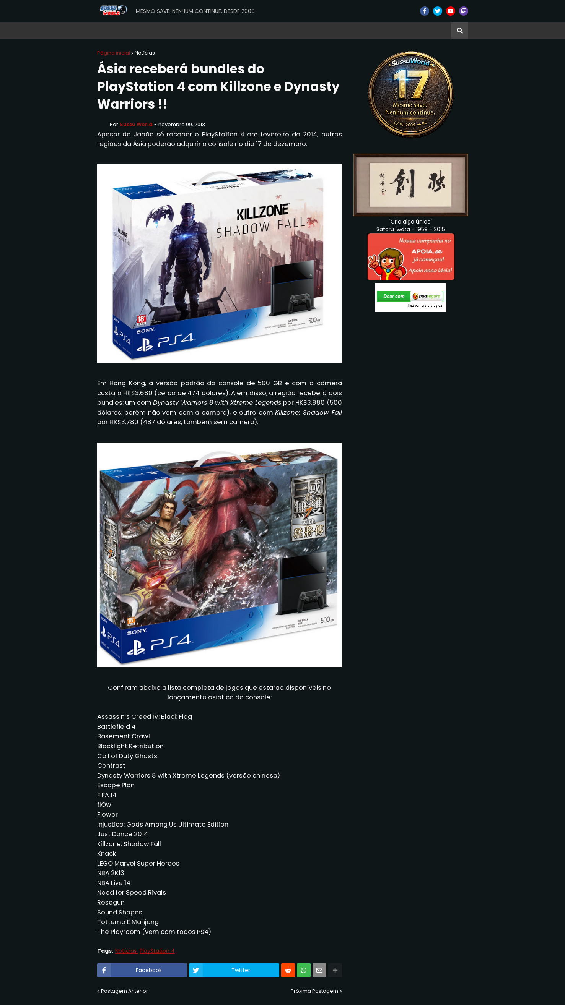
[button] (459, 30)
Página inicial (113, 53)
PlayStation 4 (157, 951)
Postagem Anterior (124, 991)
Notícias (145, 53)
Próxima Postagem (314, 991)
